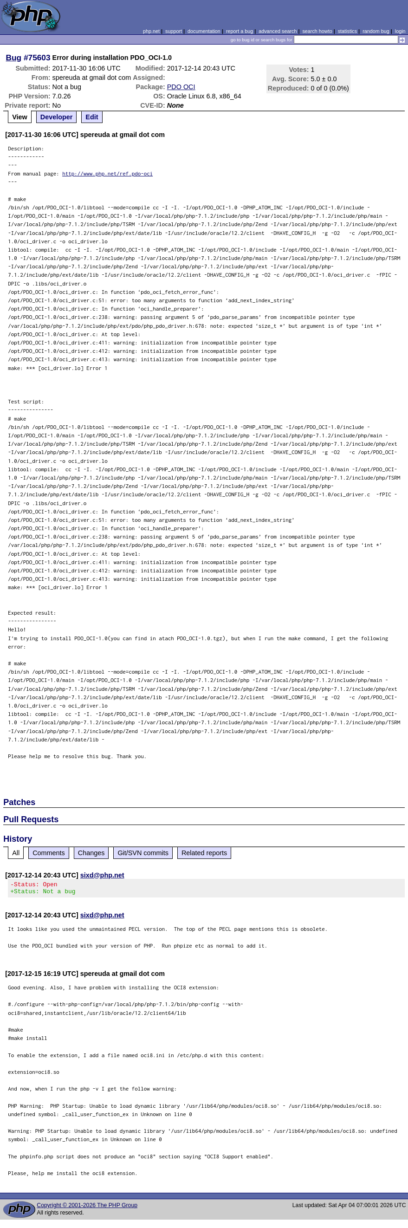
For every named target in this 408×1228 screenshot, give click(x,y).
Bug (14, 57)
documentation (204, 31)
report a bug (239, 31)
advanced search (278, 31)
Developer (56, 117)
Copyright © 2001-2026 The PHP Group (87, 1208)
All (15, 853)
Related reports (204, 853)
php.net (151, 31)
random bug (376, 31)
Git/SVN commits (142, 853)
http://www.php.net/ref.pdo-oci (107, 173)
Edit (91, 117)
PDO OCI (181, 87)
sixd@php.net (102, 875)
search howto (317, 31)
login (400, 31)
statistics (347, 31)
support (173, 31)
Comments (48, 853)
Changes (91, 853)
